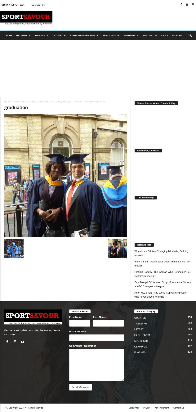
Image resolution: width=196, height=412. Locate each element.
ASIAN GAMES (111, 35)
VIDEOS (164, 35)
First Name (76, 317)
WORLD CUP (130, 35)
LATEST (139, 329)
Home (7, 101)
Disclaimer (134, 407)
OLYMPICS (59, 35)
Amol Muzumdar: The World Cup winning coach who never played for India (161, 294)
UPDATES (140, 317)
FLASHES (140, 352)
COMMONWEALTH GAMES (84, 35)
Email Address (78, 331)
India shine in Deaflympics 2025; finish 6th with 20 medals (162, 263)
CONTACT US (38, 4)
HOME (9, 35)
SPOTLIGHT (150, 35)
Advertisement (162, 407)
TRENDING (41, 35)
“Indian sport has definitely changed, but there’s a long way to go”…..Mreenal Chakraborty (53, 101)
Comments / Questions (83, 345)
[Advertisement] (98, 68)
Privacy (146, 407)
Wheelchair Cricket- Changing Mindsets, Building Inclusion (162, 253)
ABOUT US (177, 35)
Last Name (100, 317)
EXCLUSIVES (23, 35)
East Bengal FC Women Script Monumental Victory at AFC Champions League (163, 284)
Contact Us (178, 407)
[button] (190, 35)
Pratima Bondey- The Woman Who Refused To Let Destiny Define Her (162, 274)
